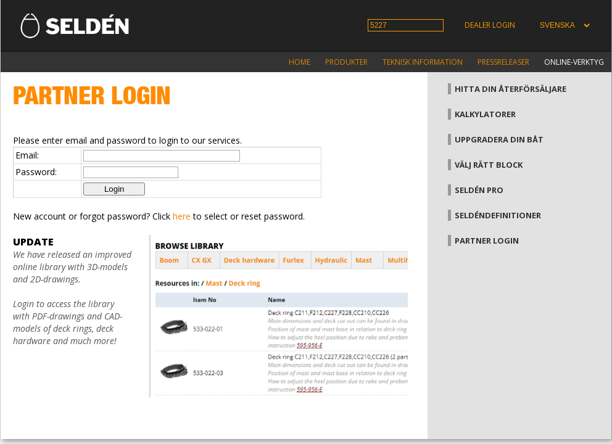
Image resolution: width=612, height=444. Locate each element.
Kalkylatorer (485, 114)
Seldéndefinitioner (498, 215)
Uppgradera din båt (499, 139)
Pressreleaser (503, 62)
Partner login (487, 240)
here (182, 216)
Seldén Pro (479, 189)
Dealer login (490, 25)
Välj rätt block (489, 164)
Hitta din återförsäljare (510, 88)
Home (299, 62)
